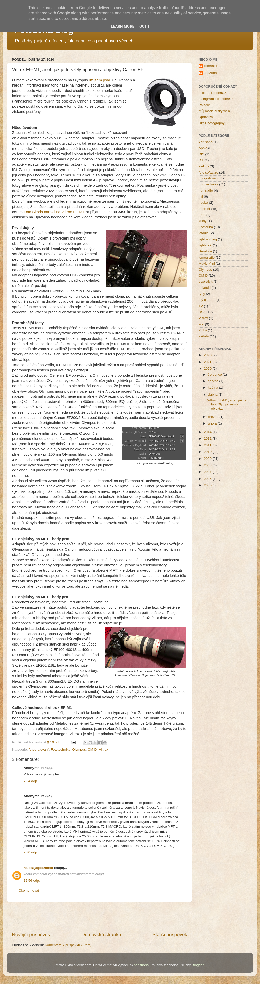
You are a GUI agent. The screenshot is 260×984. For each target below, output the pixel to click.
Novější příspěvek (31, 934)
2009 (208, 459)
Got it (145, 26)
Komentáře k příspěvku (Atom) (68, 945)
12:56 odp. (32, 881)
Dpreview (206, 117)
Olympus (79, 749)
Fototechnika (60, 749)
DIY (201, 154)
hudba (203, 203)
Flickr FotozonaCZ (212, 93)
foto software (208, 172)
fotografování (39, 749)
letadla (204, 233)
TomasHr (210, 66)
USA (202, 312)
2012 (208, 438)
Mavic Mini (207, 263)
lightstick (205, 245)
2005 (208, 485)
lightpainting (208, 239)
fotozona (210, 73)
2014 (208, 432)
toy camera (207, 300)
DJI (201, 160)
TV (201, 306)
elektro (204, 166)
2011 (208, 445)
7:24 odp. (31, 781)
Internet (204, 209)
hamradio (206, 190)
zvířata (204, 336)
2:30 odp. (31, 852)
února (213, 423)
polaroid (205, 288)
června (213, 381)
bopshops (141, 965)
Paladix (204, 105)
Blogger (197, 965)
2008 (208, 465)
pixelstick (206, 281)
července (215, 374)
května (213, 387)
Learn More (122, 26)
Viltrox (103, 749)
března (213, 417)
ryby (202, 294)
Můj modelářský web (214, 111)
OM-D (92, 749)
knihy (203, 221)
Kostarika (206, 227)
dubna (213, 394)
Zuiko (203, 330)
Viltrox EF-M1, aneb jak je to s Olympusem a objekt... (226, 404)
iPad (202, 215)
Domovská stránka (101, 934)
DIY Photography (212, 123)
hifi (201, 196)
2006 (208, 479)
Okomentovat (29, 890)
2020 (208, 368)
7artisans (206, 142)
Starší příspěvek (170, 934)
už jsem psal (99, 80)
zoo (201, 324)
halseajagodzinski (38, 868)
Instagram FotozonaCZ (216, 99)
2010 (208, 452)
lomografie (207, 257)
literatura (205, 251)
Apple (203, 148)
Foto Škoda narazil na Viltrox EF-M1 (54, 212)
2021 (208, 362)
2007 (208, 472)
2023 (208, 355)
